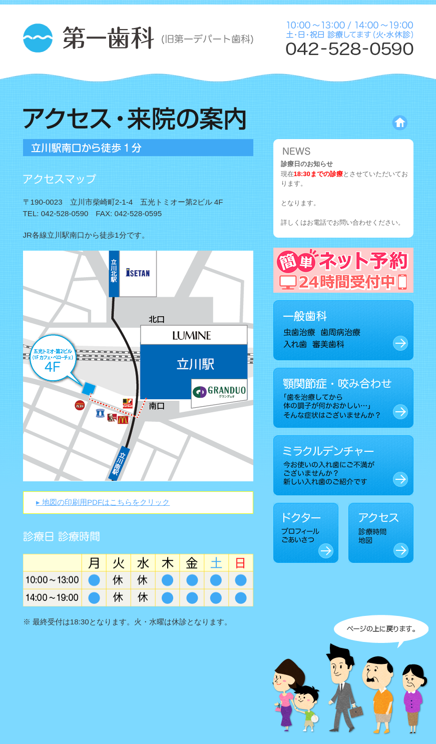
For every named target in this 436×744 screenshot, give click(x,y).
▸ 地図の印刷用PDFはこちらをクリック (103, 502)
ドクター (305, 533)
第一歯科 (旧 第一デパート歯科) (138, 39)
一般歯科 (343, 330)
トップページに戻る (358, 123)
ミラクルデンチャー (343, 465)
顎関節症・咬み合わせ (343, 398)
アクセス (380, 533)
